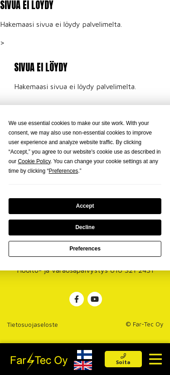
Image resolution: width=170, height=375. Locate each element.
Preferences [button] (63, 171)
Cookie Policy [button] (34, 161)
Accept (85, 206)
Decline (85, 227)
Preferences (85, 248)
